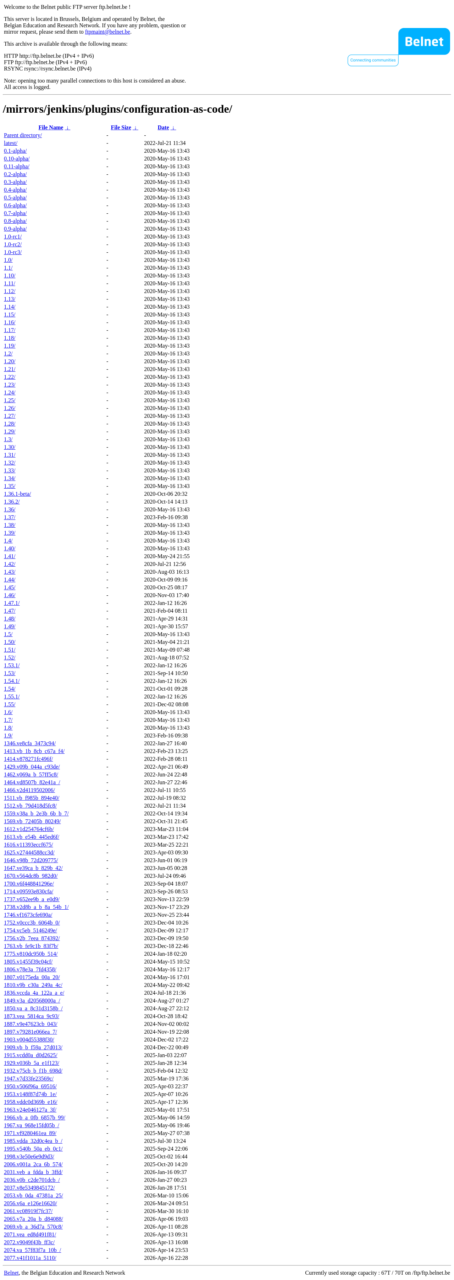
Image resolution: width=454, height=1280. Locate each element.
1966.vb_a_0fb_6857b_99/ (34, 1118)
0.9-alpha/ (15, 229)
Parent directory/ (23, 135)
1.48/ (9, 619)
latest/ (10, 143)
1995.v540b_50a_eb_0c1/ (33, 1149)
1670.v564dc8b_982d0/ (31, 876)
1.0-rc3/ (13, 252)
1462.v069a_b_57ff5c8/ (31, 774)
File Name (51, 127)
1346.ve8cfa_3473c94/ (30, 743)
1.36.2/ (12, 502)
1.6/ (8, 712)
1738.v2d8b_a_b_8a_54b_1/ (36, 907)
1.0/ (8, 260)
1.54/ (9, 689)
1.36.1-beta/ (17, 494)
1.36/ (9, 509)
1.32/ (9, 463)
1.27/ (9, 416)
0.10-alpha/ (16, 159)
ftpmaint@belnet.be (107, 32)
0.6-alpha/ (15, 205)
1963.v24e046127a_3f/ (30, 1110)
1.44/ (9, 580)
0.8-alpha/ (15, 221)
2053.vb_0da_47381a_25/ (33, 1195)
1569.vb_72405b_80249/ (32, 821)
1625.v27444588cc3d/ (29, 852)
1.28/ (9, 424)
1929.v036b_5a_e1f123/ (31, 1063)
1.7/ (8, 720)
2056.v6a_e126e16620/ (30, 1203)
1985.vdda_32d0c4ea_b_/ (33, 1141)
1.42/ (9, 564)
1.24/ (9, 392)
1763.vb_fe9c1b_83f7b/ (31, 946)
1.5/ (8, 634)
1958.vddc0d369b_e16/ (30, 1102)
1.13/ (9, 299)
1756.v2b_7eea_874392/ (32, 938)
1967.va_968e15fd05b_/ (31, 1125)
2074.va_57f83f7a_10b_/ (32, 1250)
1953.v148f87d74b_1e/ (30, 1094)
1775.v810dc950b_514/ (31, 954)
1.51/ (9, 650)
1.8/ (8, 728)
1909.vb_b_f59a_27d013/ (33, 1047)
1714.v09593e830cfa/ (28, 891)
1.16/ (9, 322)
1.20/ (9, 361)
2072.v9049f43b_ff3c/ (29, 1242)
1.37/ (9, 517)
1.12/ (9, 291)
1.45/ (9, 587)
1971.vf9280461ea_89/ (30, 1133)
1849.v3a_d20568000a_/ (32, 1001)
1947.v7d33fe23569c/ (29, 1079)
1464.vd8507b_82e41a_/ (32, 782)
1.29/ (9, 431)
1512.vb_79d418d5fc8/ (30, 806)
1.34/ (9, 478)
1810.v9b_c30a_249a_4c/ (33, 985)
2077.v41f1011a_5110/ (30, 1258)
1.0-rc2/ (13, 244)
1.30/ (9, 447)
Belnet (11, 1273)
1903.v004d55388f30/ (29, 1040)
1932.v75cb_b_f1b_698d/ (33, 1071)
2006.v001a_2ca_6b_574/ (33, 1164)
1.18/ (9, 338)
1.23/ (9, 385)
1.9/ (8, 735)
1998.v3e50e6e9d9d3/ (29, 1156)
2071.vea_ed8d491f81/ (30, 1234)
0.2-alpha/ (15, 174)
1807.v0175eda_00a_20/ (32, 977)
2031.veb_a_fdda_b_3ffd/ (33, 1172)
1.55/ (9, 704)
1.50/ (9, 642)
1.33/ (9, 470)
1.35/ (9, 486)
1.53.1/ (12, 665)
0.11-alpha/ (16, 166)
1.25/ (9, 400)
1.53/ (9, 673)
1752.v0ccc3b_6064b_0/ (32, 923)
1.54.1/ (12, 681)
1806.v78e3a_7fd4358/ (30, 969)
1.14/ (9, 307)
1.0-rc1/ (13, 237)
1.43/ (9, 572)
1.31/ (9, 455)
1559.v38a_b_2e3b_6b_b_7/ (36, 813)
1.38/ (9, 525)
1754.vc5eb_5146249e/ (30, 930)
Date (163, 127)
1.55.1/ (12, 697)
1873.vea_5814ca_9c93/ (31, 1016)
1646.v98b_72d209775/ (31, 860)
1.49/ (9, 626)
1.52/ (9, 658)
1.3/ (8, 439)
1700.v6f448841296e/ (29, 884)
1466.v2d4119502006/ (29, 790)
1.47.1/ (12, 603)
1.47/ (9, 611)
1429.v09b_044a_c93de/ (32, 767)
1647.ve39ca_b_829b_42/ (33, 868)
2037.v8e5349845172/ (29, 1188)
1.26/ (9, 408)
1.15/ (9, 314)
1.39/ (9, 533)
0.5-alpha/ (15, 198)
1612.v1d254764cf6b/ (29, 829)
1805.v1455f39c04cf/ (28, 962)
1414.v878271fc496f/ (28, 759)
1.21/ (9, 369)
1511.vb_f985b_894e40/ (31, 798)
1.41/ (9, 556)
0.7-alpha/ (15, 213)
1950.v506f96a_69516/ (30, 1086)
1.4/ (8, 541)
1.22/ (9, 377)
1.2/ (8, 353)
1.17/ (9, 330)
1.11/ (9, 283)
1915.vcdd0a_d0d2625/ (30, 1055)
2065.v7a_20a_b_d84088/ (33, 1219)
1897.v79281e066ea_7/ (30, 1032)
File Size (121, 127)
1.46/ (9, 595)
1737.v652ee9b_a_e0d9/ (32, 899)
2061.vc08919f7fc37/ (28, 1211)
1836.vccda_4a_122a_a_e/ (34, 993)
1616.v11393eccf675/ (28, 845)
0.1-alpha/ (15, 151)
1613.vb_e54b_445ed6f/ (31, 837)
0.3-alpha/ (15, 182)
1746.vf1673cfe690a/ (28, 915)
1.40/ (9, 548)
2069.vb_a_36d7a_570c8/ (33, 1227)
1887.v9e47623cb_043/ (30, 1024)
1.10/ (9, 276)
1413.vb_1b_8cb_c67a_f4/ (34, 751)
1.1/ (8, 268)
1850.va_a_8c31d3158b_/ (33, 1008)
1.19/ (9, 346)
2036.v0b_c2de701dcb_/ (32, 1180)
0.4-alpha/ (15, 190)
